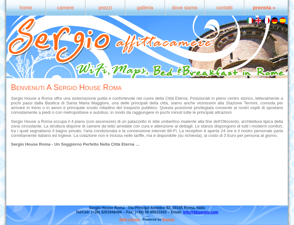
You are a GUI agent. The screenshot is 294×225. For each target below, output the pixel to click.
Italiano (250, 21)
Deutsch (275, 21)
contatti (224, 7)
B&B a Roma (129, 219)
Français (266, 21)
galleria (145, 7)
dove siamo (185, 7)
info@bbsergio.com (200, 212)
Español (283, 21)
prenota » (264, 7)
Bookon (168, 219)
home (25, 7)
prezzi (105, 7)
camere (65, 7)
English (258, 21)
